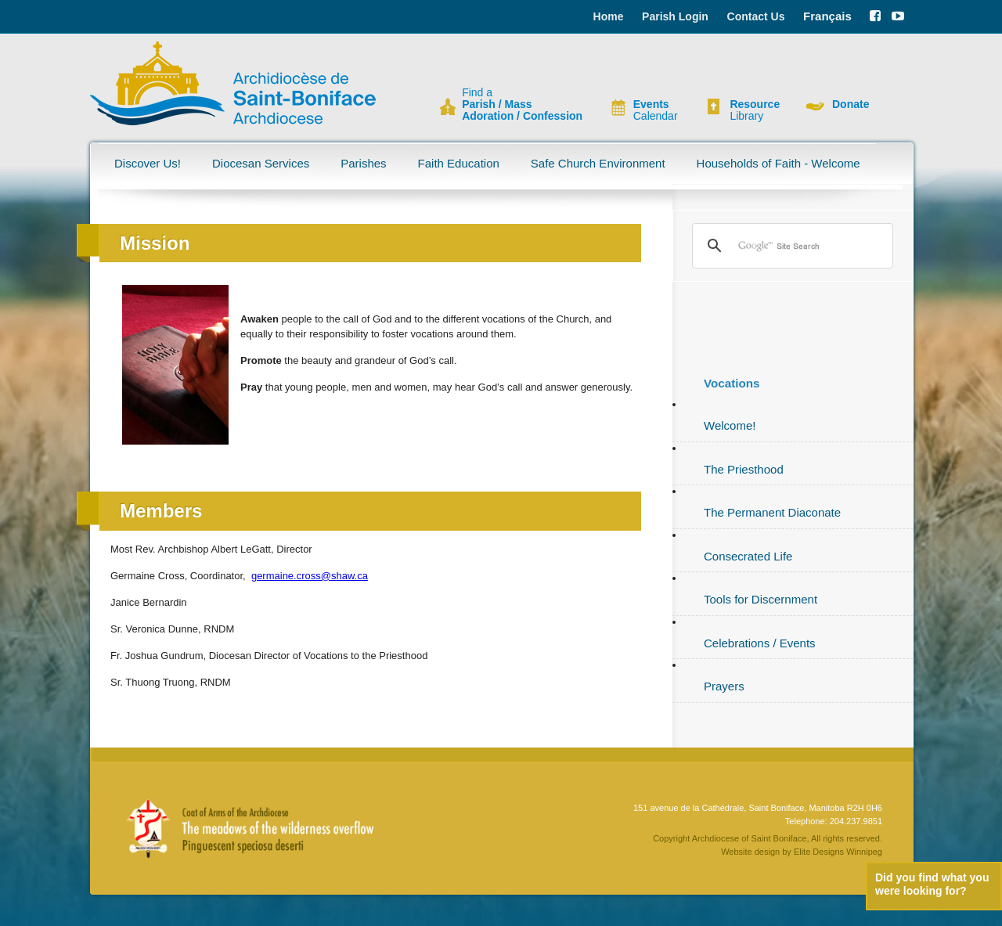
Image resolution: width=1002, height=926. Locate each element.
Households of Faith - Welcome (778, 163)
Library (755, 110)
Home (608, 16)
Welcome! (729, 425)
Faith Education (458, 163)
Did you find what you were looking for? (932, 884)
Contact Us (756, 16)
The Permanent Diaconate (772, 512)
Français (827, 16)
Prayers (724, 686)
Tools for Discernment (760, 599)
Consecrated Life (748, 556)
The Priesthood (744, 469)
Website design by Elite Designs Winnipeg (801, 851)
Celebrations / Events (760, 643)
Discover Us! (147, 163)
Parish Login (675, 16)
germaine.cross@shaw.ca (309, 576)
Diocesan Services (260, 163)
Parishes (363, 163)
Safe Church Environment (598, 163)
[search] (790, 245)
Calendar (655, 110)
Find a (522, 104)
